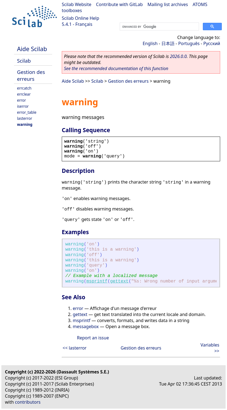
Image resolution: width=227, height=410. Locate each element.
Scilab (24, 60)
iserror (23, 106)
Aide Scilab (32, 49)
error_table (27, 112)
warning (24, 124)
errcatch (24, 88)
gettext (119, 281)
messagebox (86, 326)
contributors (28, 402)
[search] (158, 26)
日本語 (168, 43)
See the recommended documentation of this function (116, 68)
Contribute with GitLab (119, 4)
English (150, 43)
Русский (211, 43)
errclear (24, 94)
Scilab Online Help (80, 18)
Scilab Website (76, 4)
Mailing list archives (167, 4)
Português (189, 43)
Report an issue (93, 338)
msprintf (97, 281)
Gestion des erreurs (31, 75)
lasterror (24, 118)
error (21, 100)
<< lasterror (74, 348)
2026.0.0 (178, 56)
